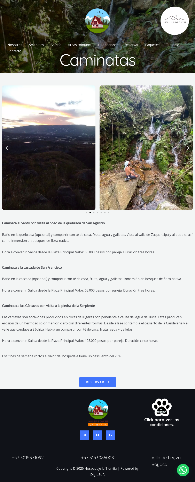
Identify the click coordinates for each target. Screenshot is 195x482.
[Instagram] (84, 435)
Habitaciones (108, 45)
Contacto (14, 51)
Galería (55, 45)
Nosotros (14, 45)
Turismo (172, 45)
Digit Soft (97, 474)
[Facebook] (97, 435)
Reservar (132, 45)
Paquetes (152, 45)
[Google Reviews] (110, 435)
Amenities (36, 45)
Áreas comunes (80, 45)
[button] (6, 147)
